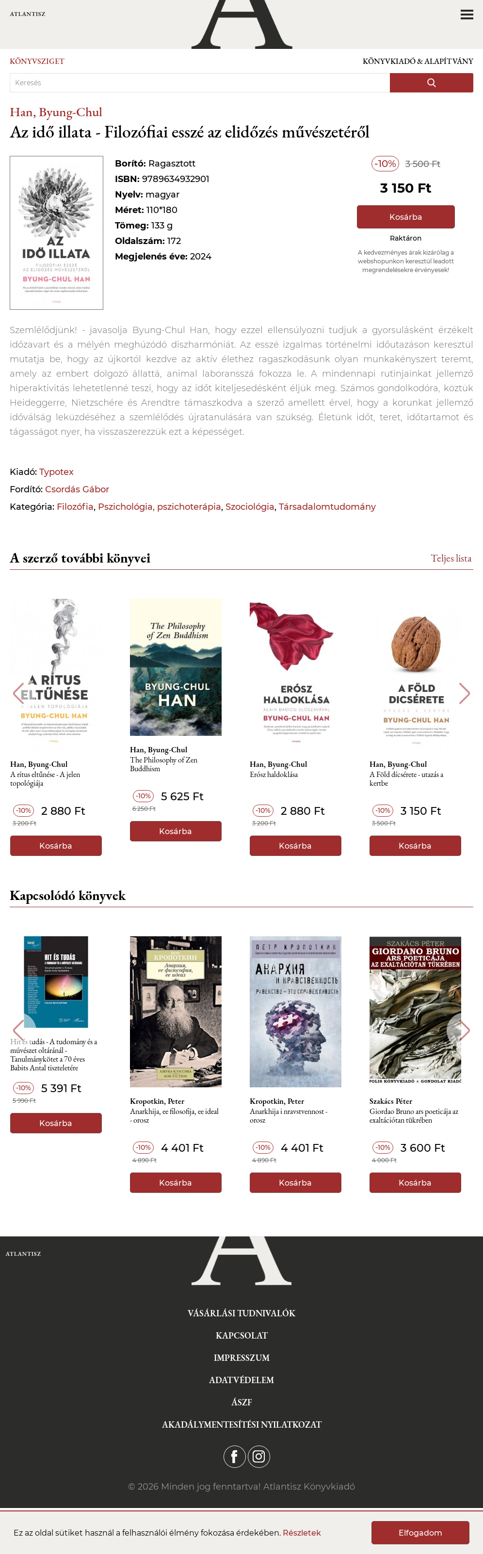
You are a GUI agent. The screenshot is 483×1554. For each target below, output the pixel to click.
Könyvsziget (37, 61)
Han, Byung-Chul (56, 111)
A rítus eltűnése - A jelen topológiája (49, 779)
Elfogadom (420, 1533)
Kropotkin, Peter (162, 1101)
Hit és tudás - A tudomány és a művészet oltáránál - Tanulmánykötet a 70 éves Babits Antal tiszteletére (58, 1053)
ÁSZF (241, 1402)
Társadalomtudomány (327, 507)
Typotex (56, 472)
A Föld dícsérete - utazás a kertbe (414, 779)
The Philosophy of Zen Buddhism (169, 765)
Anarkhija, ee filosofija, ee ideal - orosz (179, 1116)
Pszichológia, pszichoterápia (159, 507)
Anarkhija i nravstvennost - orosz (295, 1116)
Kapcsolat (242, 1335)
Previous (18, 693)
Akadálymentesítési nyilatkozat (242, 1424)
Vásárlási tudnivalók (241, 1313)
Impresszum (242, 1357)
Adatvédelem (241, 1380)
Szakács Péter (398, 1101)
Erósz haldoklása (280, 774)
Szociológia (249, 507)
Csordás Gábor (77, 489)
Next (465, 693)
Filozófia (75, 507)
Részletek (302, 1533)
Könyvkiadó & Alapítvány (418, 61)
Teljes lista (451, 558)
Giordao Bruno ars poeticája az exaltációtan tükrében (421, 1116)
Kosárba (405, 217)
